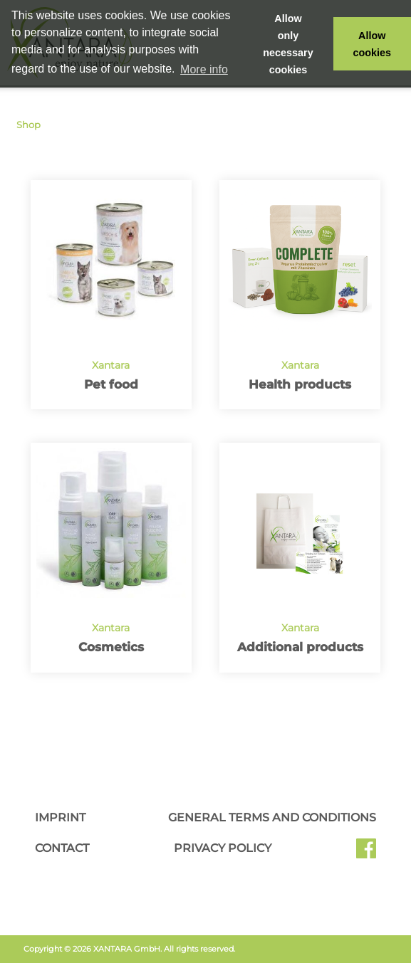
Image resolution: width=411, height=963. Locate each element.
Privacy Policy (222, 848)
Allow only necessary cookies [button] (288, 44)
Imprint (60, 817)
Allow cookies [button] (372, 44)
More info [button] (204, 69)
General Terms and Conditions (272, 817)
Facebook (366, 853)
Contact (62, 848)
